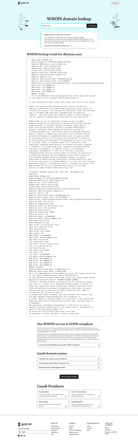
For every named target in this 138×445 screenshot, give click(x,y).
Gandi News (54, 432)
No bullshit (54, 430)
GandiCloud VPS (74, 434)
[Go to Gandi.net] (23, 3)
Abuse (107, 427)
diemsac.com (48, 34)
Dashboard (115, 3)
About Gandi (54, 426)
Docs (88, 430)
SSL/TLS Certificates (75, 430)
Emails (71, 428)
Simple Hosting (73, 432)
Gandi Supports (55, 428)
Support (89, 428)
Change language (23, 428)
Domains (71, 426)
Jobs (52, 434)
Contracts (108, 430)
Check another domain (69, 377)
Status (89, 426)
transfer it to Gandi (78, 37)
